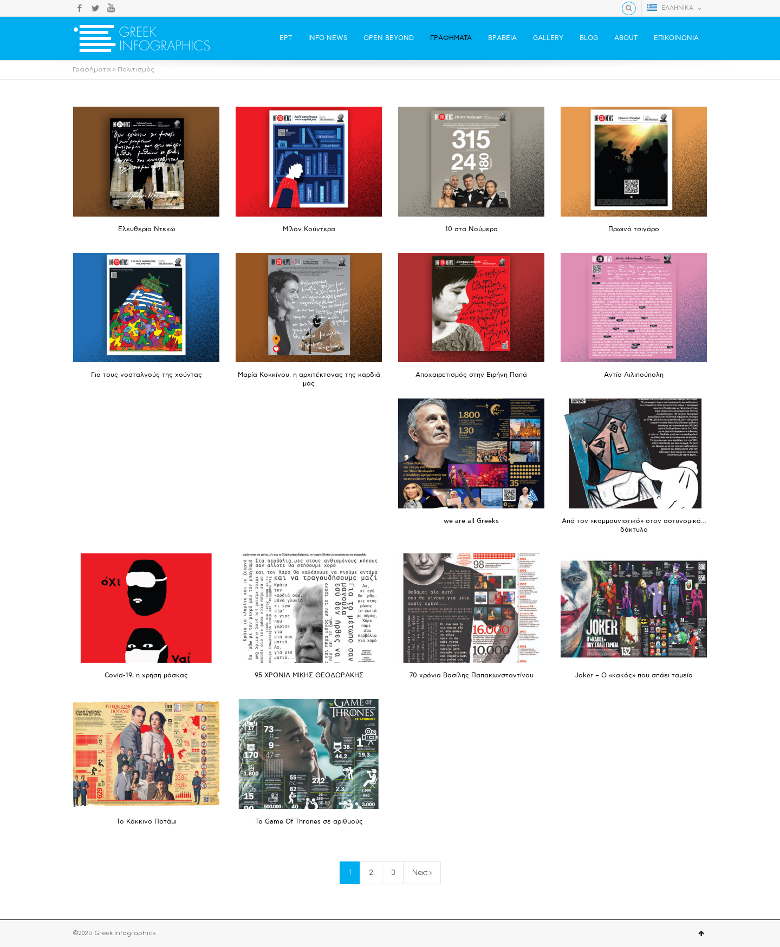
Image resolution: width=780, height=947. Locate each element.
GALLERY (548, 38)
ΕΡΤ (286, 38)
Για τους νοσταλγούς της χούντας (146, 375)
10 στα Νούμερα (471, 229)
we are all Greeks (471, 521)
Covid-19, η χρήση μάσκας (146, 675)
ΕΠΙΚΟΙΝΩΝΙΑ (676, 38)
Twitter (95, 8)
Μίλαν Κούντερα (309, 229)
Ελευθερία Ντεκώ (146, 229)
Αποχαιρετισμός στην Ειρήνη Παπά (471, 375)
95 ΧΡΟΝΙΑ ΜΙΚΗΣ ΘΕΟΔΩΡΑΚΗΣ (309, 675)
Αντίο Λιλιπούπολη (634, 375)
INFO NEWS (327, 38)
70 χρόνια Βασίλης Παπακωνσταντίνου (472, 675)
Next (422, 873)
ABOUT (626, 38)
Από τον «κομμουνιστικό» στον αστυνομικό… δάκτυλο (634, 525)
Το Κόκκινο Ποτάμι (146, 822)
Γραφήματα (92, 69)
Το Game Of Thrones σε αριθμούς (309, 822)
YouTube (111, 8)
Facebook (79, 8)
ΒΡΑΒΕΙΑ (502, 38)
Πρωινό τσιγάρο (633, 229)
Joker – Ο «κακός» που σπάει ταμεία (634, 675)
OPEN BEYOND (388, 38)
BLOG (589, 38)
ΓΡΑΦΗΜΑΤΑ (451, 38)
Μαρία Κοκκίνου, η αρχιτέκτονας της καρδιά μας (309, 379)
